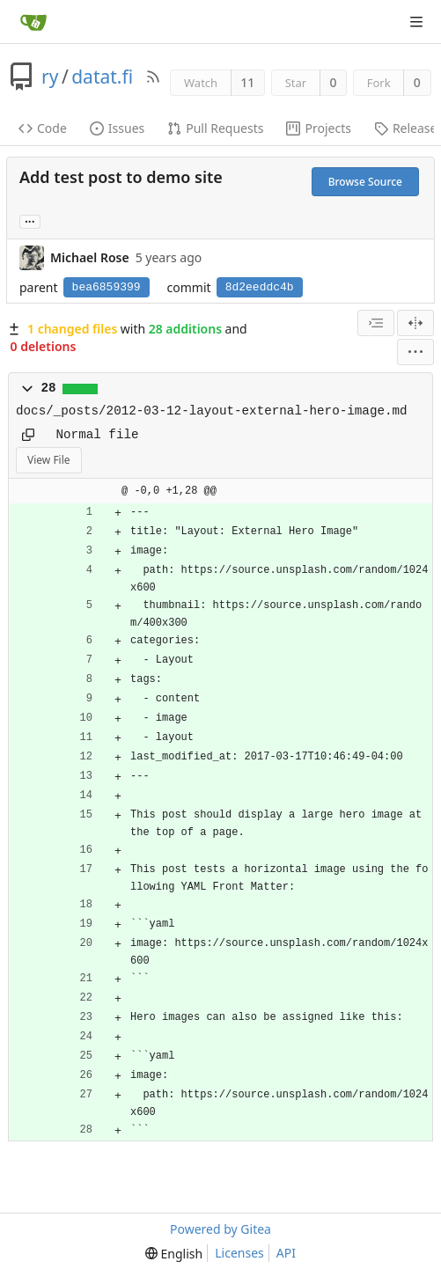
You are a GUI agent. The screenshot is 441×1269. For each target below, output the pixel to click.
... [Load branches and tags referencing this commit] (30, 220)
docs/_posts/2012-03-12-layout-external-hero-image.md (212, 411)
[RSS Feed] (153, 76)
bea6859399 (106, 287)
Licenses (239, 1252)
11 (247, 82)
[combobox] (375, 323)
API (286, 1252)
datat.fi (102, 76)
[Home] (33, 22)
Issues (117, 128)
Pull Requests (215, 128)
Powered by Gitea (220, 1229)
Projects (318, 128)
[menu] (415, 352)
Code (42, 128)
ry (49, 76)
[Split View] (415, 323)
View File (48, 459)
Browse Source (365, 181)
